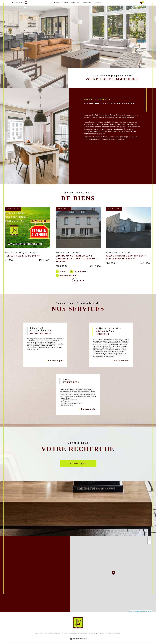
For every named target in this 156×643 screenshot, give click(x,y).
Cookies (119, 637)
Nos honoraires (72, 637)
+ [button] (149, 543)
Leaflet (131, 615)
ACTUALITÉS (75, 2)
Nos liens (104, 637)
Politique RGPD (112, 637)
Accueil (57, 2)
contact (98, 2)
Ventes (65, 2)
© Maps (137, 615)
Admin (99, 637)
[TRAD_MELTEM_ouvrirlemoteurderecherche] (20, 2)
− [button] (149, 546)
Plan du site (81, 637)
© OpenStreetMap (147, 615)
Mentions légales (91, 637)
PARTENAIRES (87, 2)
